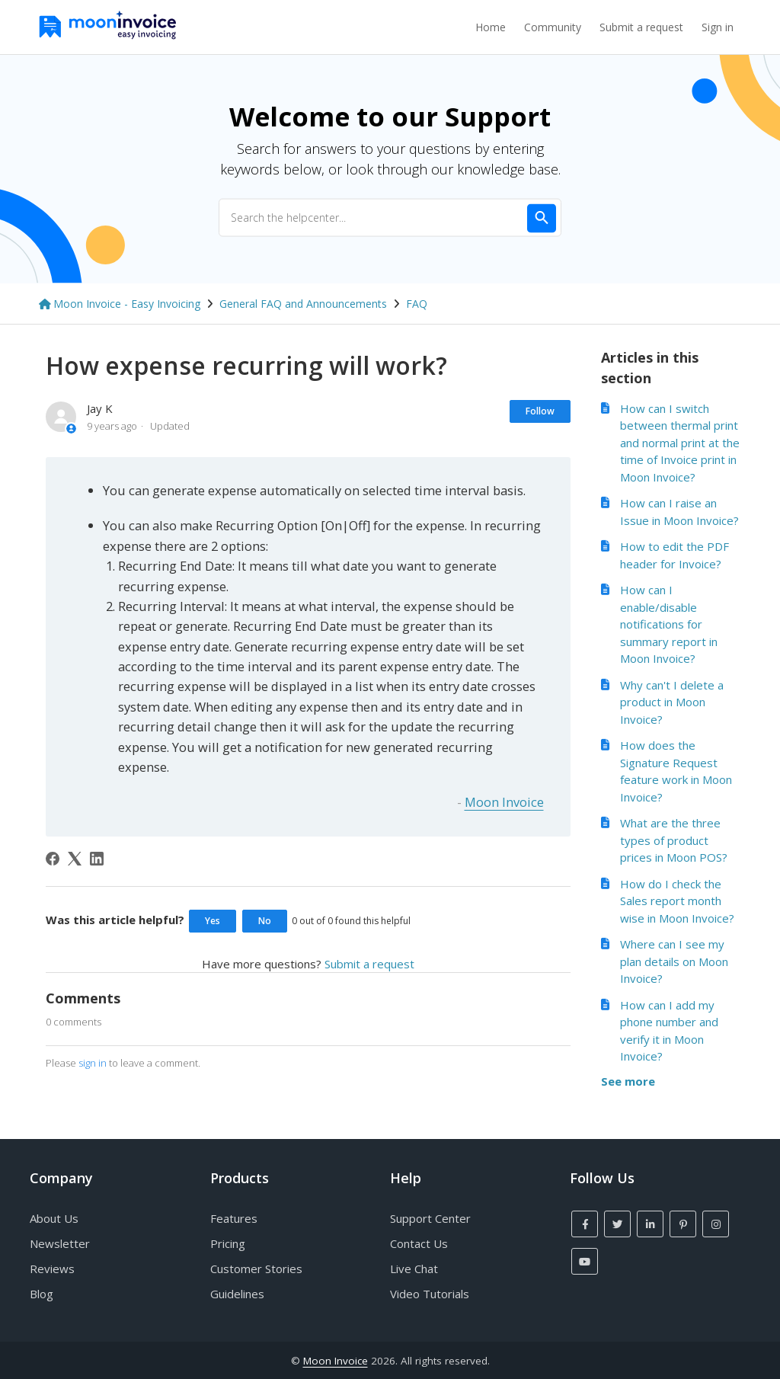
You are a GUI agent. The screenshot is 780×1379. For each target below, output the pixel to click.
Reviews (52, 1268)
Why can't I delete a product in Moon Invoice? (672, 702)
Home (490, 27)
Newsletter (60, 1243)
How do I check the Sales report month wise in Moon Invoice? (677, 901)
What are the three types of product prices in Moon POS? (673, 840)
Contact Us (419, 1243)
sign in (92, 1063)
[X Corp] (75, 858)
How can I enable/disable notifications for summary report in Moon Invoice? (669, 624)
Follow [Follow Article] (540, 411)
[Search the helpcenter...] (390, 217)
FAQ (416, 303)
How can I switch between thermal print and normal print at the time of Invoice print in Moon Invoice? (680, 443)
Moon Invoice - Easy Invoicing (126, 303)
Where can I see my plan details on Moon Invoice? (674, 961)
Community (552, 27)
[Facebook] (52, 858)
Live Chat (414, 1268)
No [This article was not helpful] (264, 920)
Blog (41, 1293)
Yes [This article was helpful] (212, 920)
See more (628, 1081)
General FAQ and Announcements (303, 303)
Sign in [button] (718, 27)
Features (233, 1218)
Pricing (227, 1243)
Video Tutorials (429, 1293)
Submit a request (641, 27)
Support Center (430, 1218)
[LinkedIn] (97, 858)
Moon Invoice (504, 802)
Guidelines (237, 1293)
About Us (54, 1218)
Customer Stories (256, 1268)
